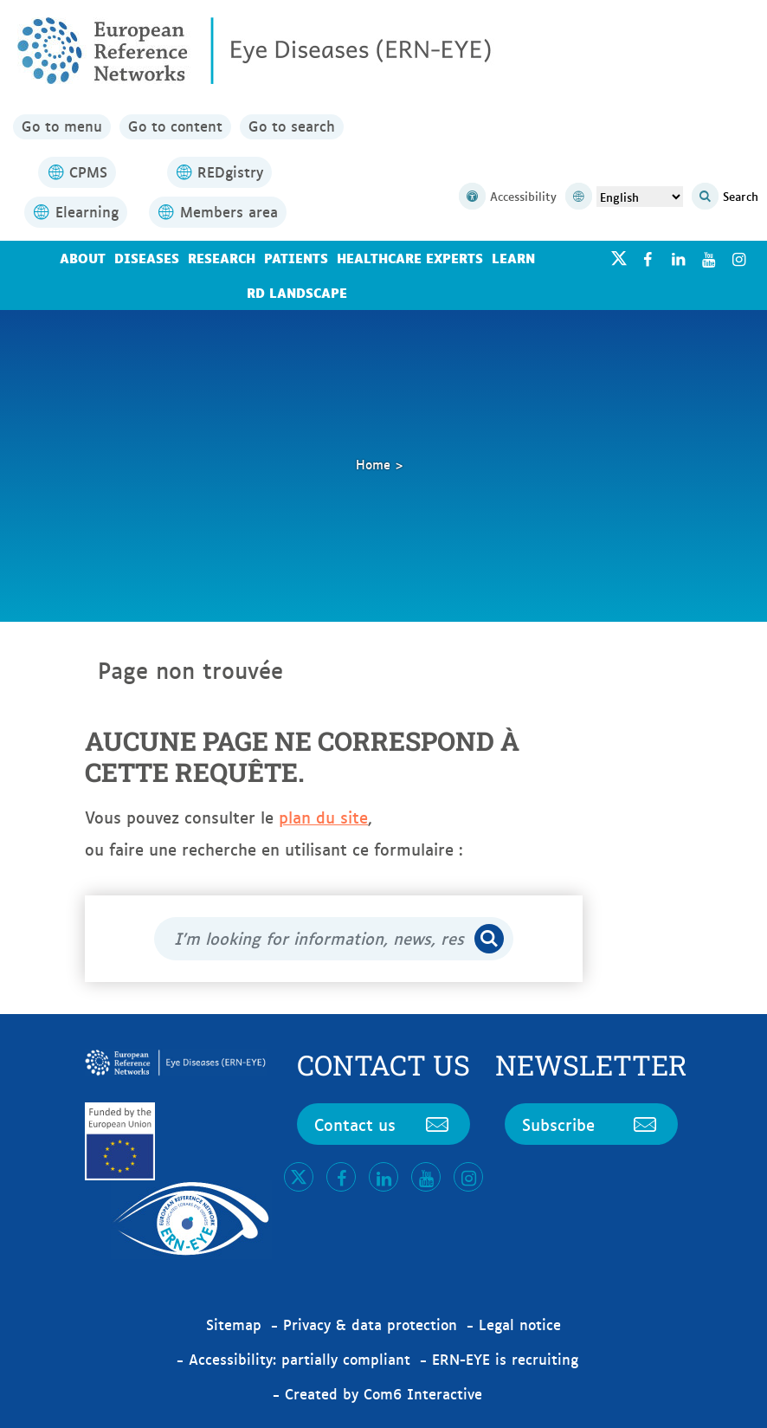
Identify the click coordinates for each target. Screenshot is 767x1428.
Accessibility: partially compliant (299, 1358)
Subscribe (591, 1124)
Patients (296, 257)
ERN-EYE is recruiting (505, 1358)
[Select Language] (639, 196)
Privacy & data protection (370, 1324)
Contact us (383, 1124)
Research (221, 257)
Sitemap (233, 1324)
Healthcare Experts (410, 257)
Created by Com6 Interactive (383, 1393)
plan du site (323, 817)
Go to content (175, 126)
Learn (513, 257)
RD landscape (297, 292)
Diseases (146, 257)
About (83, 257)
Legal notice (520, 1324)
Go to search (291, 126)
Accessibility (508, 197)
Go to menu (62, 126)
